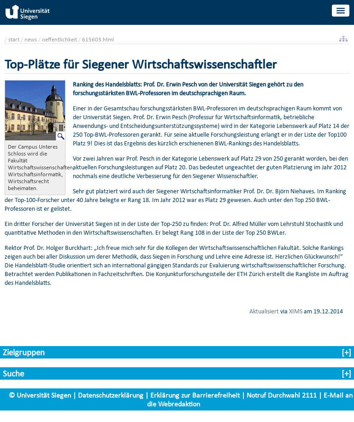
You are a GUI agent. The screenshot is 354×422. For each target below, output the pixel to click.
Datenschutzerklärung (110, 395)
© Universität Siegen (40, 395)
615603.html (98, 39)
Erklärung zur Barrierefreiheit (195, 395)
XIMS (295, 311)
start (13, 39)
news (30, 39)
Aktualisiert (264, 311)
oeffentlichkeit (59, 39)
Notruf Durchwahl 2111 (282, 395)
